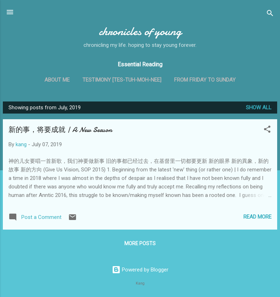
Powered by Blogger (140, 269)
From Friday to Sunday (205, 80)
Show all (258, 107)
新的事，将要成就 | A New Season (60, 129)
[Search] (270, 14)
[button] (267, 130)
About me (57, 80)
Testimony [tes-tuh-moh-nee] (121, 80)
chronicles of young (140, 31)
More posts (140, 243)
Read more (257, 217)
